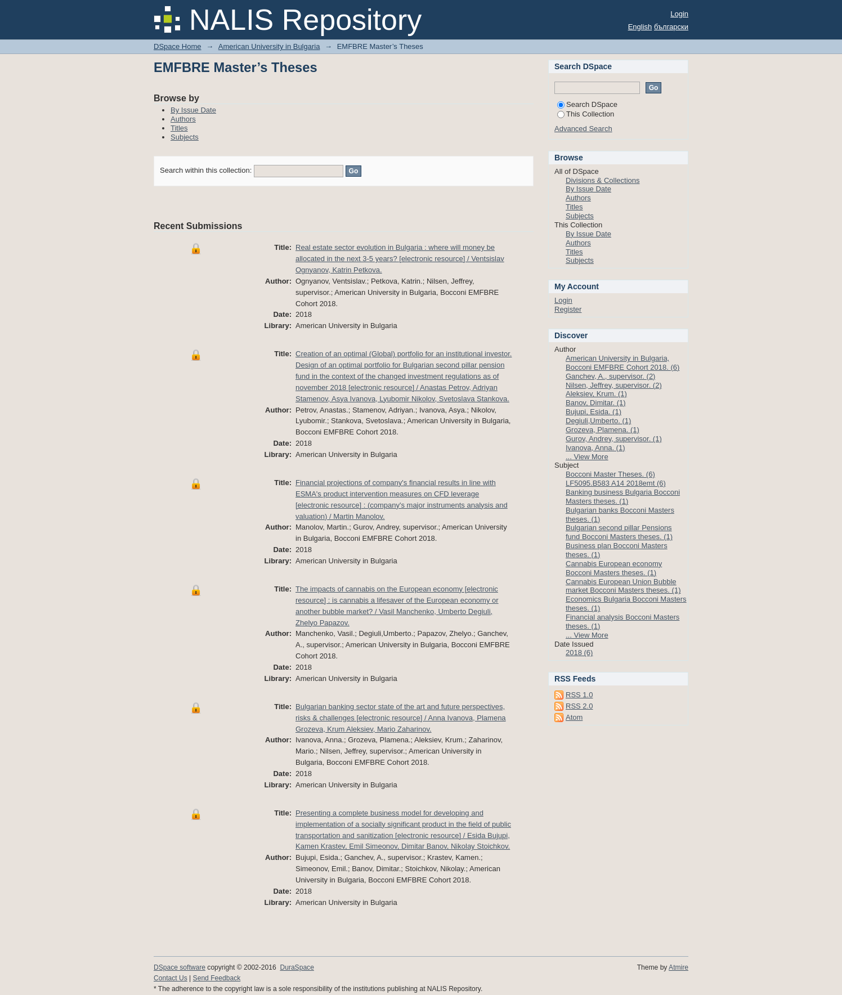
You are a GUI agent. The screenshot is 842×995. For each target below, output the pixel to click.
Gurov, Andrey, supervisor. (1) (614, 438)
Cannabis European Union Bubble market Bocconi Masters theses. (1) (623, 586)
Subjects (185, 137)
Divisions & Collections (603, 180)
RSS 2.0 (579, 706)
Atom (574, 717)
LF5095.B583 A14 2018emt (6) (616, 483)
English (640, 27)
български (671, 27)
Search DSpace (587, 104)
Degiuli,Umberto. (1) (598, 420)
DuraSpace (296, 967)
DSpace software (179, 967)
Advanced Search (583, 128)
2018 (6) (579, 652)
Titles (179, 128)
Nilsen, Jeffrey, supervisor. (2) (614, 385)
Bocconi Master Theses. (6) (610, 474)
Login (679, 14)
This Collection (585, 114)
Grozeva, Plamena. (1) (602, 429)
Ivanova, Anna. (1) (595, 447)
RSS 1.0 (579, 695)
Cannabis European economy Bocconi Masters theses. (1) (614, 568)
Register (567, 309)
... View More (587, 456)
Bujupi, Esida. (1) (593, 411)
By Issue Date (193, 110)
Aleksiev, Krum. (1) (596, 393)
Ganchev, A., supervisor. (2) (610, 376)
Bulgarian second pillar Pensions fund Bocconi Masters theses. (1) (619, 532)
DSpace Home (177, 46)
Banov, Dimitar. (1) (596, 402)
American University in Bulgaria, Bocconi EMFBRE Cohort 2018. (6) (622, 362)
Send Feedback (217, 978)
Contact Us (170, 978)
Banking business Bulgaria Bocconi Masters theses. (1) (623, 496)
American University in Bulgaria (269, 46)
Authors (183, 119)
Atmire (678, 967)
